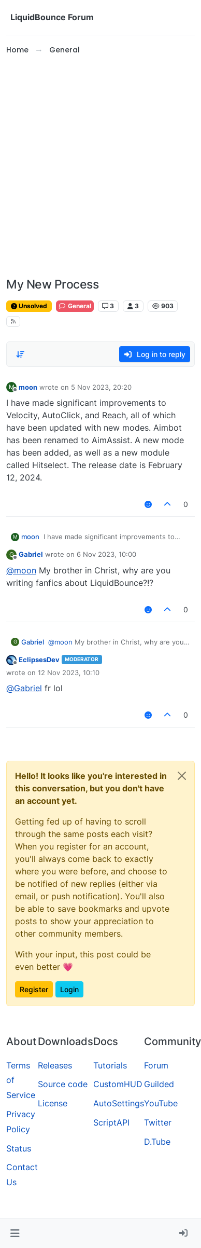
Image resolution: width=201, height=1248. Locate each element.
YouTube (161, 1103)
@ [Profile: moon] (21, 570)
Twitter (157, 1122)
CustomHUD (117, 1084)
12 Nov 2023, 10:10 (68, 672)
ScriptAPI (111, 1122)
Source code (63, 1084)
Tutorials (110, 1065)
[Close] (181, 775)
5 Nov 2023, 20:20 (101, 387)
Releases (55, 1065)
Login (69, 989)
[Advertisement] (97, 167)
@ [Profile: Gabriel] (24, 688)
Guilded (159, 1084)
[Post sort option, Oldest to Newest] (20, 354)
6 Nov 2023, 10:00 (106, 554)
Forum (156, 1065)
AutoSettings (118, 1103)
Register (34, 989)
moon (28, 387)
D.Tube (157, 1141)
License (52, 1103)
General (75, 306)
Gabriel (31, 554)
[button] (14, 1233)
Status (18, 1148)
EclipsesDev (39, 659)
